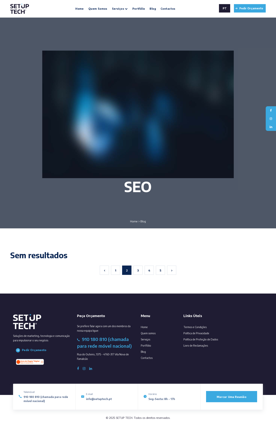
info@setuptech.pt (99, 399)
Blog (153, 8)
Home (79, 8)
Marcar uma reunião (231, 396)
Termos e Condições (195, 327)
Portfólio (138, 8)
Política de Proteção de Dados (200, 339)
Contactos (168, 8)
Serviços (120, 8)
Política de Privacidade (196, 333)
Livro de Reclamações (195, 345)
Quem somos (97, 8)
